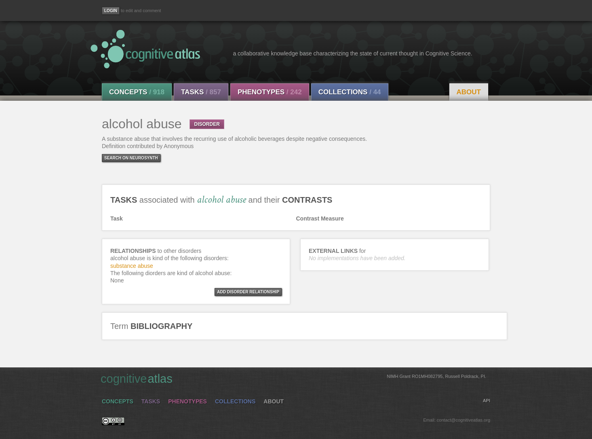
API (486, 400)
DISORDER (206, 124)
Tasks (201, 92)
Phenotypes (270, 92)
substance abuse (131, 266)
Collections (349, 92)
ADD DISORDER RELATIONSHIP (248, 292)
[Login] (111, 11)
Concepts (136, 92)
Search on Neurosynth (131, 158)
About (469, 92)
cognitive (293, 378)
